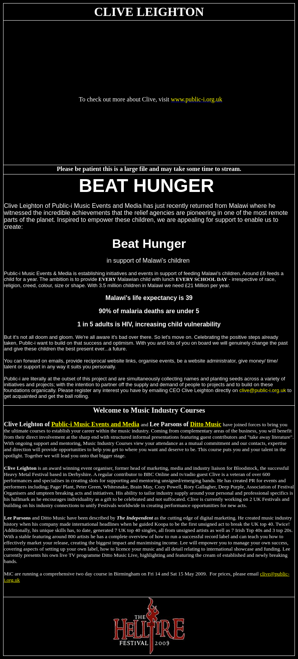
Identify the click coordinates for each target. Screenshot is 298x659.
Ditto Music (205, 424)
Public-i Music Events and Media (95, 424)
